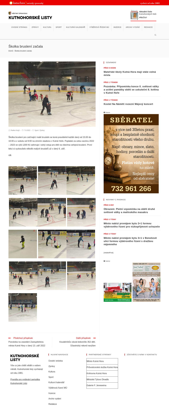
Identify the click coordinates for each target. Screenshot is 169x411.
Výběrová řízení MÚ (57, 388)
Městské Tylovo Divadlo (98, 379)
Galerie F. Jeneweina (96, 386)
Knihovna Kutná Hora (97, 373)
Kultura (51, 372)
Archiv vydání (54, 399)
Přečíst (143, 18)
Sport (36, 130)
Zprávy (42, 130)
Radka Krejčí (15, 130)
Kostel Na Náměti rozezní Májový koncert (128, 104)
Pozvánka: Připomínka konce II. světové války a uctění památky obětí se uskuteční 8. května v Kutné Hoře (131, 89)
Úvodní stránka (55, 361)
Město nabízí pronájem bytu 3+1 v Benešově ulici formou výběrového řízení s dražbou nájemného (130, 241)
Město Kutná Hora (95, 361)
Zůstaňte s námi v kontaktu (142, 355)
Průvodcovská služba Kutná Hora (102, 367)
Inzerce (51, 393)
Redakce (52, 404)
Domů (10, 51)
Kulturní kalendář (56, 383)
